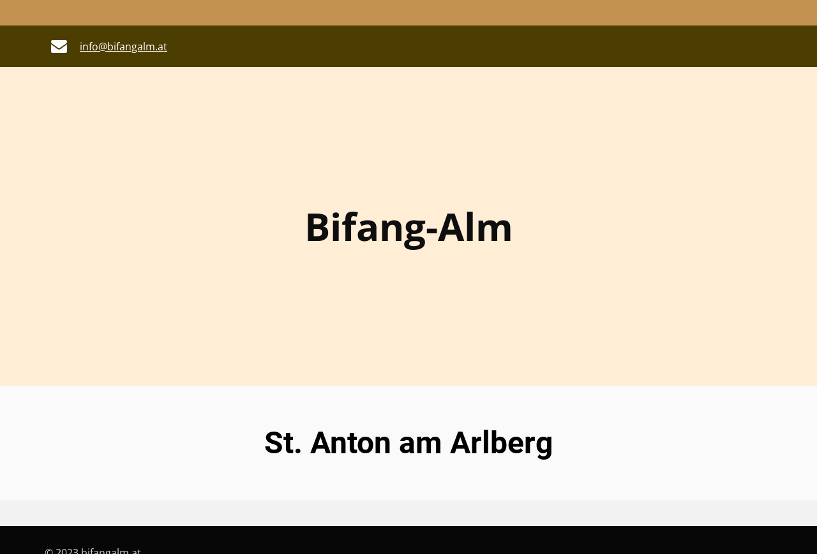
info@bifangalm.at (123, 47)
